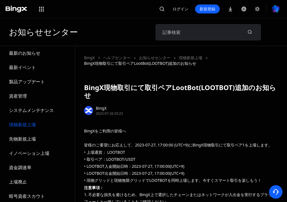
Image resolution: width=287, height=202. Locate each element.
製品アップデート (27, 81)
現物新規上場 (22, 124)
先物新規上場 (22, 139)
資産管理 (18, 96)
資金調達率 (20, 167)
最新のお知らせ (24, 53)
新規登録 (207, 9)
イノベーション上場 (29, 153)
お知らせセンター (154, 57)
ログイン (180, 9)
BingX (89, 57)
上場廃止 (18, 182)
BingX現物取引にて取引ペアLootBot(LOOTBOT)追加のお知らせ (140, 63)
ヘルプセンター (117, 57)
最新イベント (22, 67)
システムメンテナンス (31, 110)
